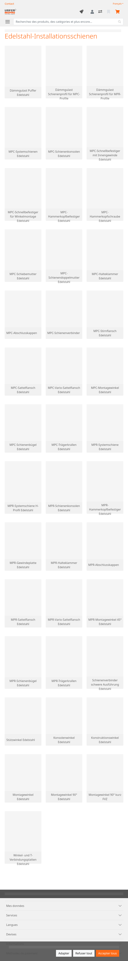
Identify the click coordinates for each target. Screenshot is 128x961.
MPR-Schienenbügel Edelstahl (23, 683)
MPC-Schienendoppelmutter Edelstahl (64, 277)
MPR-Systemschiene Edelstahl (105, 447)
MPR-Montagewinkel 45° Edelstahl (105, 622)
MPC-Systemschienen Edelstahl (22, 154)
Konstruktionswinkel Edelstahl (105, 740)
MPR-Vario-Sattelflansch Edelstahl (64, 622)
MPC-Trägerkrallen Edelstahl (64, 447)
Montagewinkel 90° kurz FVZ (105, 797)
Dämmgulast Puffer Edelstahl (23, 93)
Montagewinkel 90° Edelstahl (64, 797)
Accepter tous (107, 953)
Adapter (63, 953)
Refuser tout (83, 953)
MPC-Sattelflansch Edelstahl (23, 390)
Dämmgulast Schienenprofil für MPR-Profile (105, 94)
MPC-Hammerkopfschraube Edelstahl (105, 216)
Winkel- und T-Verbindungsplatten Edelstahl (23, 859)
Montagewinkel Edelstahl (23, 797)
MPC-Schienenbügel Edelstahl (23, 447)
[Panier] (118, 12)
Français (117, 3)
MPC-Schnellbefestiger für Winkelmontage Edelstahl (23, 216)
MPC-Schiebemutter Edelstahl (23, 276)
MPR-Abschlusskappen (103, 565)
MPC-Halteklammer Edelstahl (105, 276)
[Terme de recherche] (64, 21)
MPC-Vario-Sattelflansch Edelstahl (64, 390)
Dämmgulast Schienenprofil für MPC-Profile (64, 94)
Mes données (15, 906)
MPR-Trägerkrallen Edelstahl (63, 683)
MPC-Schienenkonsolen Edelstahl (64, 154)
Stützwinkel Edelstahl (20, 740)
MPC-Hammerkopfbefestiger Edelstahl (64, 216)
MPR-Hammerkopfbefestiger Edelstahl (105, 509)
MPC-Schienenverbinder (63, 333)
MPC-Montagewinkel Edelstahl (105, 390)
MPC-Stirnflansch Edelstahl (104, 333)
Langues (12, 925)
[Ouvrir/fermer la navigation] (9, 22)
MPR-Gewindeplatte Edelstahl (23, 565)
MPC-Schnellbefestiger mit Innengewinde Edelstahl (105, 155)
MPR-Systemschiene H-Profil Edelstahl (23, 508)
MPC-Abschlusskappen (21, 333)
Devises (11, 934)
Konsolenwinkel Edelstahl (64, 740)
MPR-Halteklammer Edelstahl (64, 565)
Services (11, 915)
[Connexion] (92, 12)
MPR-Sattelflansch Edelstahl (23, 622)
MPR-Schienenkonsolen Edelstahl (64, 508)
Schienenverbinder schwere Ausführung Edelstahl (105, 684)
